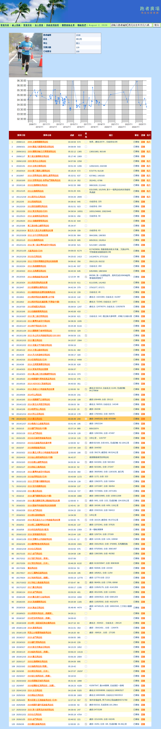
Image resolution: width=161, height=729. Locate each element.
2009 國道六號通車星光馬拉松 (41, 147)
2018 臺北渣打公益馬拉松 (39, 597)
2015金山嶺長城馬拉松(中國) (40, 457)
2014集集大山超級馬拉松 (39, 423)
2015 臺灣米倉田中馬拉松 (39, 472)
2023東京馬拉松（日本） (39, 671)
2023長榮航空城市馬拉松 (39, 681)
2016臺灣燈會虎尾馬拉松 (39, 544)
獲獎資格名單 (68, 25)
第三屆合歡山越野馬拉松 (38, 226)
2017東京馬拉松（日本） (39, 563)
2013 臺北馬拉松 (35, 340)
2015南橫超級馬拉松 (37, 448)
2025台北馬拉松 (35, 714)
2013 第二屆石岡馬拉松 (38, 316)
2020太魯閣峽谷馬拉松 (38, 661)
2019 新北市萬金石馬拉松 (39, 647)
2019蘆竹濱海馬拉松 (37, 642)
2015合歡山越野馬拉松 (38, 462)
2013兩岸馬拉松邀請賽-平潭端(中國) (43, 302)
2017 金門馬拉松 (35, 553)
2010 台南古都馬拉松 (37, 166)
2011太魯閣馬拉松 (36, 191)
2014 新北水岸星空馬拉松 (39, 404)
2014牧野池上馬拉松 (37, 409)
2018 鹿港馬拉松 (35, 628)
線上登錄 (16, 25)
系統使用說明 (52, 25)
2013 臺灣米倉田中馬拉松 (39, 321)
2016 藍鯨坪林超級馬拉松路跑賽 (42, 505)
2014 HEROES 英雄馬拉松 (39, 384)
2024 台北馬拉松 (35, 690)
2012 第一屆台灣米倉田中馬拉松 (42, 245)
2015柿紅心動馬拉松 (37, 467)
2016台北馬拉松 (35, 549)
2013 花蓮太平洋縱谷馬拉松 (40, 345)
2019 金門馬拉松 (35, 637)
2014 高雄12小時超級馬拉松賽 (41, 389)
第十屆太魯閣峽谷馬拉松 (38, 156)
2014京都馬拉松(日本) (37, 359)
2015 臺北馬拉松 (35, 491)
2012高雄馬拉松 (35, 201)
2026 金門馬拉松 (35, 719)
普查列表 (5, 25)
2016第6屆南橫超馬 (36, 515)
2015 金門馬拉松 (35, 433)
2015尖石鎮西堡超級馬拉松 (39, 438)
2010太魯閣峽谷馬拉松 (38, 185)
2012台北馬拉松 (35, 256)
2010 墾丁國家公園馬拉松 (39, 171)
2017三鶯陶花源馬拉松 (38, 573)
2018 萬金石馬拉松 (36, 607)
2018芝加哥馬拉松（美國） (39, 618)
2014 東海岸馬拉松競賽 (38, 369)
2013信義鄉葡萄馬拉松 (38, 311)
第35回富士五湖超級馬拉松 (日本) (42, 700)
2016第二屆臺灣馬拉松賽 (39, 525)
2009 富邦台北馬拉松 (37, 161)
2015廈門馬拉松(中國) (37, 428)
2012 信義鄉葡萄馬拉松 (38, 221)
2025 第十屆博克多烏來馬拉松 (41, 709)
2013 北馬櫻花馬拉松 (37, 271)
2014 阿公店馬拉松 (36, 414)
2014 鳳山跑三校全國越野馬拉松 (42, 374)
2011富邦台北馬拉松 (37, 197)
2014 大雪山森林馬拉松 (38, 350)
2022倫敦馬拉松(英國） (38, 666)
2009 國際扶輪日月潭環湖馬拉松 (42, 151)
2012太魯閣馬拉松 (36, 240)
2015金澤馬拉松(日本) (37, 476)
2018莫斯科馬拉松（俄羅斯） (40, 613)
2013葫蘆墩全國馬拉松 (38, 287)
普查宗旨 (27, 25)
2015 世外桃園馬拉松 (37, 486)
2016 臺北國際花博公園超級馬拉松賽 (44, 500)
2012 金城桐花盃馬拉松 (38, 216)
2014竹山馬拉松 (35, 395)
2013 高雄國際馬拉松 (37, 266)
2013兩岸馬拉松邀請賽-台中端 (41, 297)
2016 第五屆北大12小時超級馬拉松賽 (44, 520)
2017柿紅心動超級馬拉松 (39, 582)
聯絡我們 (81, 25)
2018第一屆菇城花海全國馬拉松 (41, 623)
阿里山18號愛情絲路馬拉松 (39, 632)
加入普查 (39, 25)
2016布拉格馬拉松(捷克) (38, 529)
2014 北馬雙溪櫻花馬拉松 (39, 364)
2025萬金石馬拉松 (36, 695)
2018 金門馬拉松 (35, 592)
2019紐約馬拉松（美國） (39, 652)
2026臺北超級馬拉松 (37, 724)
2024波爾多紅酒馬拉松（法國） (41, 685)
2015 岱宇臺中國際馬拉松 (39, 481)
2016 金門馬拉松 (35, 510)
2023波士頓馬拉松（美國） (39, 676)
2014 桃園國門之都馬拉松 (39, 399)
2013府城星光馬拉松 (37, 306)
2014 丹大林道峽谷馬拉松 (39, 355)
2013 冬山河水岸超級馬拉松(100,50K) (44, 335)
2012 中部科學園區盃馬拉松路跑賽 (43, 261)
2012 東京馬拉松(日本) (38, 211)
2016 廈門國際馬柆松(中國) (39, 496)
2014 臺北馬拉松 (35, 419)
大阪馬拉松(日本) (35, 251)
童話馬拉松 (32, 568)
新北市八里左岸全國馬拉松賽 (40, 230)
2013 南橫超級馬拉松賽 (38, 277)
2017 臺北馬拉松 (35, 587)
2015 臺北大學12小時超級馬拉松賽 (43, 452)
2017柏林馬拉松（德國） (39, 578)
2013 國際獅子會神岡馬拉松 (40, 331)
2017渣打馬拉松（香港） (39, 558)
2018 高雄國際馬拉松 (37, 602)
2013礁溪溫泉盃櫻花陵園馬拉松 (41, 292)
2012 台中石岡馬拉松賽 (38, 235)
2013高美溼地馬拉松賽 (38, 282)
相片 (148, 142)
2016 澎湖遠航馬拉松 (37, 534)
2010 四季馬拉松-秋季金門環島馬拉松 (44, 180)
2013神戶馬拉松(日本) (37, 326)
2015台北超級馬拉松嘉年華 (39, 443)
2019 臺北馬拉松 (35, 657)
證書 (143, 142)
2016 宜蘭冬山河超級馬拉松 (40, 539)
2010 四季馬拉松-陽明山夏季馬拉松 (43, 175)
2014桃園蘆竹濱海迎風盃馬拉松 (41, 379)
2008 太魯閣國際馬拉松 (38, 142)
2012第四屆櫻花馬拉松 (38, 206)
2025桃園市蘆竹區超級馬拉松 (40, 705)
